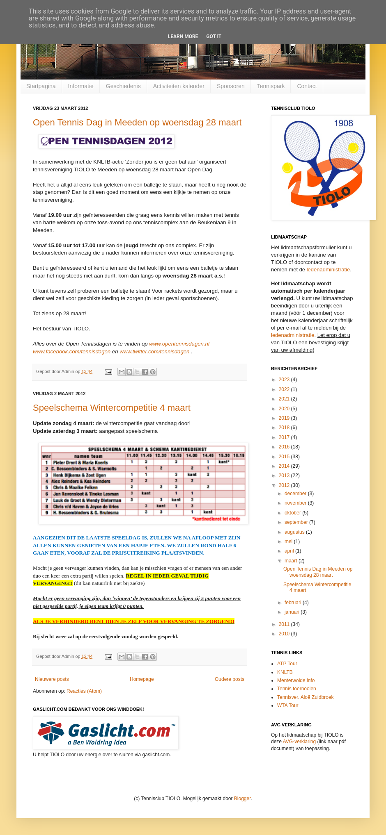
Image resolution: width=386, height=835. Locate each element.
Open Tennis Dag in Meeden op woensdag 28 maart (137, 122)
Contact (307, 86)
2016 (285, 447)
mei (289, 541)
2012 (285, 485)
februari (294, 602)
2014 (285, 466)
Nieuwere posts (52, 679)
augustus (295, 532)
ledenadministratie (328, 269)
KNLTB (285, 672)
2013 (285, 475)
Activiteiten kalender (178, 86)
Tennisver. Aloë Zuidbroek (305, 697)
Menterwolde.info (296, 680)
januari (293, 612)
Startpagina (41, 86)
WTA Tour (288, 705)
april (290, 551)
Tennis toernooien (296, 689)
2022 (285, 389)
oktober (293, 513)
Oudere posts (229, 679)
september (297, 522)
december (296, 493)
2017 (285, 437)
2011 (285, 624)
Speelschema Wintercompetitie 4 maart (112, 408)
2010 (285, 634)
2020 (285, 409)
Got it (213, 36)
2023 (285, 379)
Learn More (183, 36)
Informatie (81, 86)
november (296, 503)
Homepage (142, 679)
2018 (285, 427)
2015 (285, 457)
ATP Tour (287, 664)
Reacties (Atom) (84, 691)
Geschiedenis (123, 86)
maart (292, 561)
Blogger (242, 798)
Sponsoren (231, 86)
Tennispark (271, 86)
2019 (285, 418)
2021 (285, 399)
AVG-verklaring (299, 741)
